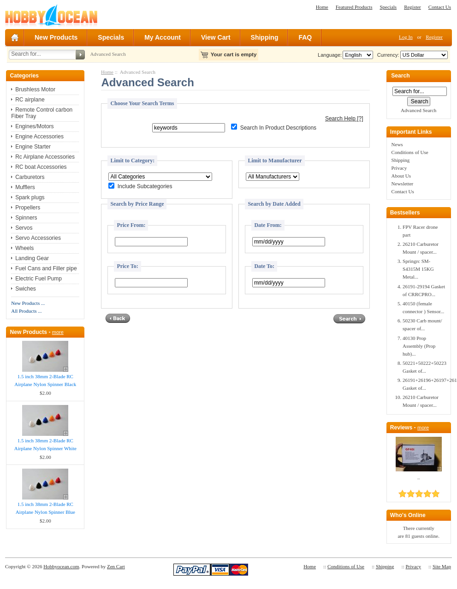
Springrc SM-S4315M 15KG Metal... (418, 269)
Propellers (27, 207)
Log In (406, 37)
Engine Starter (33, 146)
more (58, 332)
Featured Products (354, 7)
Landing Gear (32, 258)
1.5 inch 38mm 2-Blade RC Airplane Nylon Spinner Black (45, 380)
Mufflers (25, 187)
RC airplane (29, 99)
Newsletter (403, 183)
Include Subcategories (145, 187)
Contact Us (439, 7)
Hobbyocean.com (61, 566)
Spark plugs (29, 197)
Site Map (442, 566)
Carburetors (29, 177)
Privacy (399, 168)
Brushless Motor (35, 89)
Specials (388, 7)
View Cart (216, 37)
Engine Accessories (39, 136)
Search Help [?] (344, 118)
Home (322, 7)
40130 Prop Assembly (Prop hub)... (419, 346)
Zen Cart (116, 566)
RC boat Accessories (40, 167)
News (397, 144)
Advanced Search (107, 54)
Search (400, 76)
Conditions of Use (410, 152)
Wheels (24, 248)
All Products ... (26, 311)
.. (418, 477)
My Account (162, 37)
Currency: (386, 55)
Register (412, 7)
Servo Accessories (38, 238)
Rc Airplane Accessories (45, 157)
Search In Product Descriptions (278, 128)
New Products (56, 37)
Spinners (26, 217)
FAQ (305, 37)
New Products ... (28, 303)
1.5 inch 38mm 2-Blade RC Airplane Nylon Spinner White (45, 444)
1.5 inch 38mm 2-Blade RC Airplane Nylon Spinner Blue (45, 508)
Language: (330, 55)
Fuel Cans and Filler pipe (46, 268)
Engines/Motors (34, 126)
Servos (23, 228)
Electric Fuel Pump (38, 278)
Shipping (265, 37)
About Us (401, 175)
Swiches (25, 289)
